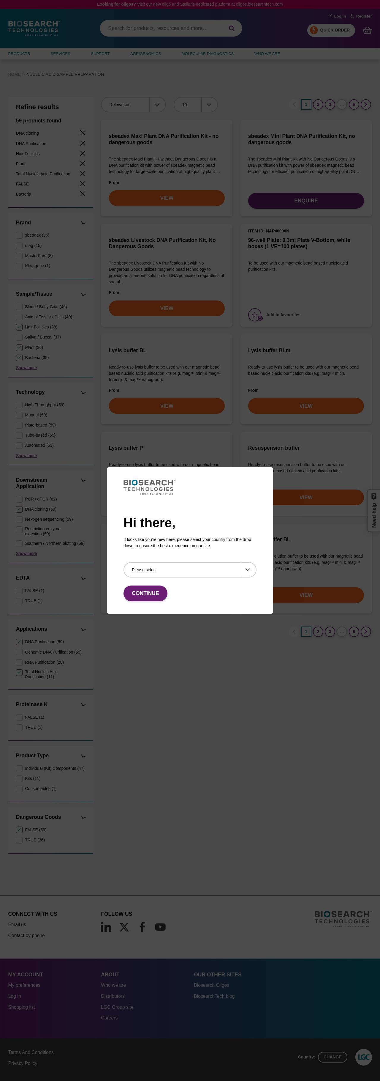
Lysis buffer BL (128, 350)
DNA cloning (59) (40, 509)
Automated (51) (39, 445)
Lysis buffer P (126, 448)
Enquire (306, 201)
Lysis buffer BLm (269, 350)
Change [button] (333, 1057)
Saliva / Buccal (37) (43, 337)
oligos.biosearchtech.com (259, 4)
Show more (26, 367)
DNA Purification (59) (44, 641)
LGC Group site (117, 1007)
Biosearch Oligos (211, 985)
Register (361, 16)
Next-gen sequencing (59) (49, 519)
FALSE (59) (35, 829)
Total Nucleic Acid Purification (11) (41, 674)
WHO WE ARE (267, 53)
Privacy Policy (22, 1063)
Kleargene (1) (37, 265)
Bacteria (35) (37, 357)
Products (19, 53)
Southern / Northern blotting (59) (55, 543)
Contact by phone (26, 935)
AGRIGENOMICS (145, 53)
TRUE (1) (33, 600)
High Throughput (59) (44, 404)
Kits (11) (32, 778)
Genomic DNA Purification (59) (53, 652)
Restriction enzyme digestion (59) (42, 531)
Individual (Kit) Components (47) (55, 768)
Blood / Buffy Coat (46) (46, 306)
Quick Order (335, 30)
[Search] (232, 28)
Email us (17, 924)
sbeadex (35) (37, 235)
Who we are (113, 985)
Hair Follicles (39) (41, 327)
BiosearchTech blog (214, 996)
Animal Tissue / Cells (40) (48, 316)
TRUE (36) (35, 840)
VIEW (166, 198)
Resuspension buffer (274, 448)
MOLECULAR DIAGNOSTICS (208, 53)
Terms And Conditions (31, 1052)
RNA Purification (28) (44, 662)
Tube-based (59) (40, 435)
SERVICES (60, 53)
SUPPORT (100, 53)
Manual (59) (36, 415)
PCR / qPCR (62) (41, 499)
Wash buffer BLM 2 (132, 539)
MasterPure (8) (39, 255)
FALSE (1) (34, 590)
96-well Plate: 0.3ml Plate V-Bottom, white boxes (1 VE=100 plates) (299, 243)
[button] (83, 223)
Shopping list (21, 1007)
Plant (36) (34, 347)
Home (14, 74)
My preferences (24, 985)
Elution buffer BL (269, 539)
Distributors (113, 996)
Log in (337, 16)
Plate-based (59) (40, 425)
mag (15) (33, 245)
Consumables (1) (41, 788)
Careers (109, 1017)
